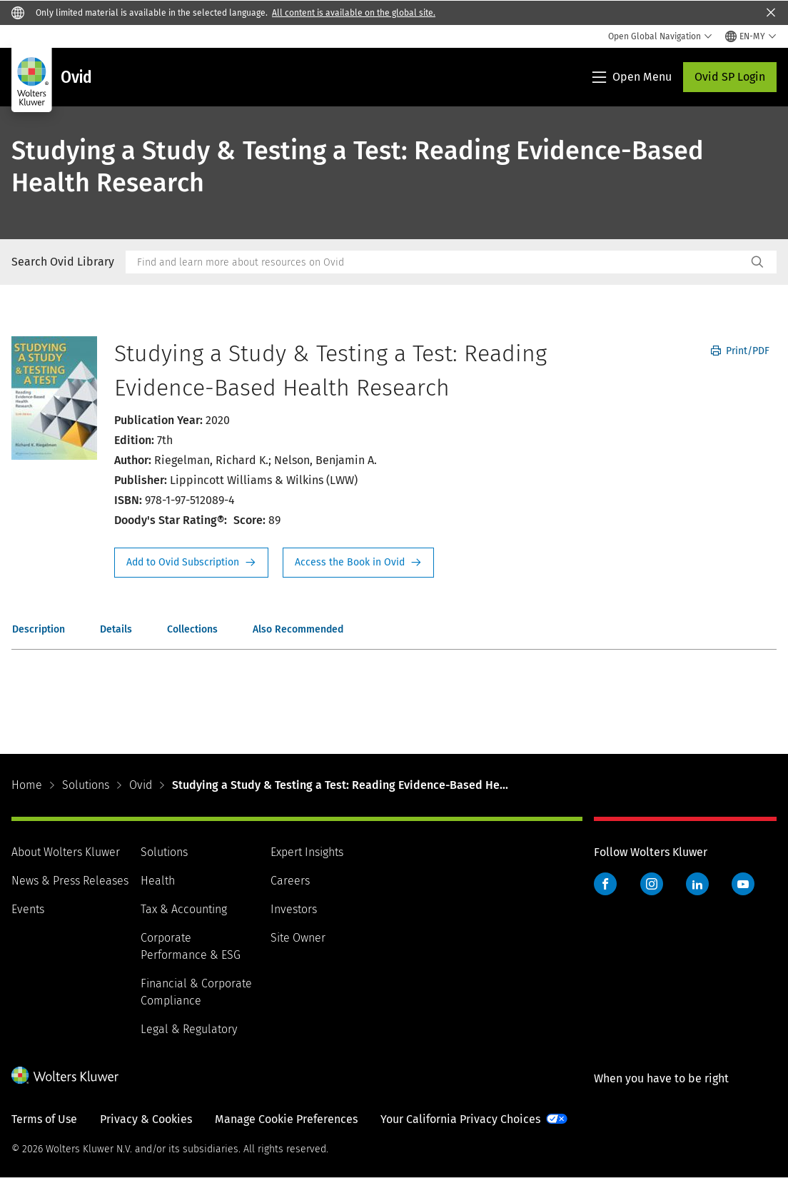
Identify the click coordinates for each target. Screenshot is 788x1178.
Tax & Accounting (184, 909)
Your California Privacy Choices (460, 1119)
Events (27, 909)
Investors (294, 909)
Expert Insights (307, 852)
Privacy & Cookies (146, 1119)
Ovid (140, 785)
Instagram (651, 883)
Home (26, 785)
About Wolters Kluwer (65, 852)
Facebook (605, 883)
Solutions (85, 785)
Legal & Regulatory (189, 1029)
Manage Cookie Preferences (286, 1119)
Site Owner (298, 938)
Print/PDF (740, 351)
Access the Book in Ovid (358, 562)
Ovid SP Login (729, 77)
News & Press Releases (69, 880)
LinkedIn (697, 883)
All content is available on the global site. (353, 13)
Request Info (191, 562)
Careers (290, 880)
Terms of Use (44, 1119)
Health (158, 880)
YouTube (743, 883)
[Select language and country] (751, 36)
